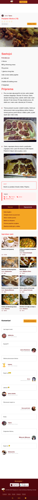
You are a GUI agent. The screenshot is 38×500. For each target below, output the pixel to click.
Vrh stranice (18, 481)
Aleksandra (11, 452)
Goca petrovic (26, 408)
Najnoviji (10, 207)
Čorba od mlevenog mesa (10, 302)
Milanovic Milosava (24, 437)
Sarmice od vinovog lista (10, 265)
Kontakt (34, 489)
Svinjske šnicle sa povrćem (12, 215)
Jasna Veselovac (25, 350)
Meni (19, 498)
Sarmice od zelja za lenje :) (28, 302)
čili (6, 196)
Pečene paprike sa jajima (11, 223)
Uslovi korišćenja (23, 489)
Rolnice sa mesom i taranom (10, 284)
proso (20, 196)
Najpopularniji (28, 207)
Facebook (5, 494)
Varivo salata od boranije (28, 284)
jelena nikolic (12, 393)
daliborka (10, 335)
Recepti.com (3, 490)
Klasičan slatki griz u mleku (12, 226)
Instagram (19, 494)
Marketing (29, 489)
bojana (10, 364)
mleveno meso (10, 198)
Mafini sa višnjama (9, 220)
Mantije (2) (28, 265)
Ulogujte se (23, 1)
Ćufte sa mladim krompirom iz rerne (28, 246)
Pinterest (24, 494)
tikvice (13, 196)
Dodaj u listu (31, 24)
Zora (28, 379)
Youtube (13, 494)
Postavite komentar (30, 321)
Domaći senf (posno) (10, 246)
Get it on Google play (24, 484)
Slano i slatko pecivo (10, 217)
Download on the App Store (14, 484)
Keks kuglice (7, 212)
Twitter (9, 494)
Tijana (10, 15)
